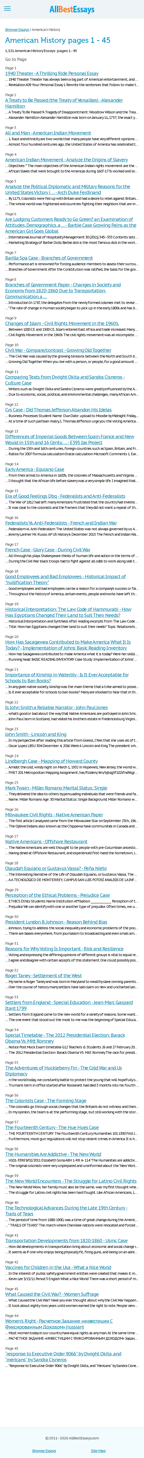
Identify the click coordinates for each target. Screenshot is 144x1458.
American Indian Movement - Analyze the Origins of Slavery (66, 160)
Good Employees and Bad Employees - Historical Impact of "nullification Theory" (65, 579)
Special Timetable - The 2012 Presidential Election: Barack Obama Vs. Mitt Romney (65, 1038)
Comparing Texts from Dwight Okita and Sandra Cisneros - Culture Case (65, 380)
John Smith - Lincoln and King (35, 734)
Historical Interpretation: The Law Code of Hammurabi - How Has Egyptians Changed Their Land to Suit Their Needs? (68, 612)
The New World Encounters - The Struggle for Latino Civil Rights (70, 1181)
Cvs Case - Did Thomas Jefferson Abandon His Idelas (58, 410)
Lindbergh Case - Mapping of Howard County (51, 761)
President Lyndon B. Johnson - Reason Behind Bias (56, 922)
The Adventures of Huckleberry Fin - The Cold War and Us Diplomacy (63, 1071)
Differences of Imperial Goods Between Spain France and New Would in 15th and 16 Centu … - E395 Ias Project (69, 439)
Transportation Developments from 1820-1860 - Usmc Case (66, 1241)
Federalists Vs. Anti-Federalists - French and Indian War (61, 523)
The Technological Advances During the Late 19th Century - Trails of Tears (66, 1211)
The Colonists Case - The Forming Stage (45, 1101)
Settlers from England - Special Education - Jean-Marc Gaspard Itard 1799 (69, 1005)
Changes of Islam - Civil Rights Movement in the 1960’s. (62, 323)
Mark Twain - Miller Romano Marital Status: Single (56, 788)
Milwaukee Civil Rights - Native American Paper (54, 815)
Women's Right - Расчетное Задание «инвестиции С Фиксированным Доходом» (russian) (59, 1324)
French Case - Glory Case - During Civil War (47, 550)
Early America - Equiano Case (34, 469)
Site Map (98, 1450)
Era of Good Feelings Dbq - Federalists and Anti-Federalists (65, 496)
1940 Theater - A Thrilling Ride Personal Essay (51, 73)
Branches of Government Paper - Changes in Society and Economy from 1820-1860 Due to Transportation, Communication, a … (63, 291)
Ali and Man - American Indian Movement (48, 133)
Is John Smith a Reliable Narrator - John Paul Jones (56, 707)
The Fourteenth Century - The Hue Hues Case (52, 1127)
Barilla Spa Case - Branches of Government (49, 258)
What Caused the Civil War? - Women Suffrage (52, 1294)
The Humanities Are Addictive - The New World (53, 1154)
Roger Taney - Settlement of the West (43, 976)
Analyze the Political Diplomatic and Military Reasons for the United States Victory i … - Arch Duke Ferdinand (67, 189)
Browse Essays (44, 1450)
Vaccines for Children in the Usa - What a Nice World (58, 1267)
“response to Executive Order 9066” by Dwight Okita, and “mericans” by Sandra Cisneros (63, 1357)
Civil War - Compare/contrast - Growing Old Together (58, 350)
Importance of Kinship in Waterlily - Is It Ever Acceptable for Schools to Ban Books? (67, 678)
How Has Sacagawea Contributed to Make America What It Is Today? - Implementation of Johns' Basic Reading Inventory (68, 645)
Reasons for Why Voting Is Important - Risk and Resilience (64, 949)
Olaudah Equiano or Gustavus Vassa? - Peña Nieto (56, 868)
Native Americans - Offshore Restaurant (46, 841)
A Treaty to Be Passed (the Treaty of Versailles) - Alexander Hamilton (64, 103)
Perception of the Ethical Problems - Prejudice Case (57, 895)
